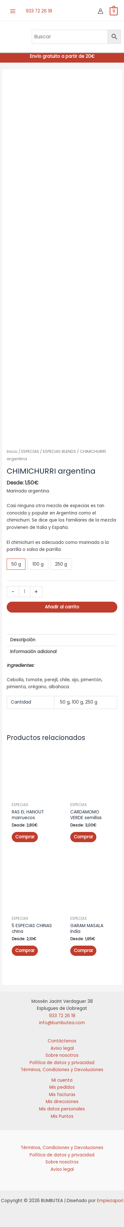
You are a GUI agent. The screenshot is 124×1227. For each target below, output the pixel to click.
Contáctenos (62, 1038)
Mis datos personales (62, 1106)
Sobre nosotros (62, 1053)
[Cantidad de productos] (24, 589)
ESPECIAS (30, 449)
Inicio (12, 449)
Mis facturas (62, 1092)
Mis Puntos (62, 1114)
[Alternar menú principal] (12, 11)
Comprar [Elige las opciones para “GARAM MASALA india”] (83, 948)
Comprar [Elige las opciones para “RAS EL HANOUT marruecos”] (25, 834)
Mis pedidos (62, 1085)
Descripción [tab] (22, 637)
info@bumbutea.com (62, 1020)
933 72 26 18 (39, 11)
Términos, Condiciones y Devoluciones (62, 1067)
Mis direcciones (62, 1099)
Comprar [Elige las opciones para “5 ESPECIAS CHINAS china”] (25, 948)
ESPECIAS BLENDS (59, 449)
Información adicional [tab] (33, 649)
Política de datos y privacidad (62, 1060)
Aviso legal (62, 1046)
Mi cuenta (62, 1078)
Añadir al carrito (62, 605)
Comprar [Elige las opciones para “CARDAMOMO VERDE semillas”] (83, 834)
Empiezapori (110, 1198)
